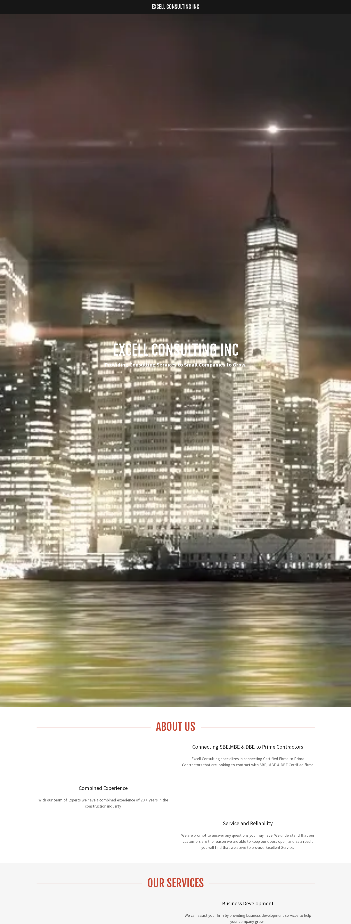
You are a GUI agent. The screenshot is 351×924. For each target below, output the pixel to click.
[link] (175, 7)
